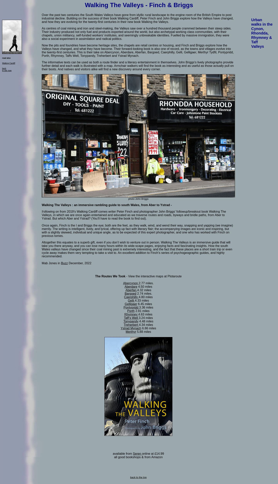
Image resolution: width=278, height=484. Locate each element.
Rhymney (131, 314)
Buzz (64, 263)
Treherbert (131, 324)
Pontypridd (131, 307)
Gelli (131, 300)
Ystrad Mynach (131, 328)
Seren (137, 453)
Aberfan (131, 290)
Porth (131, 311)
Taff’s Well (131, 318)
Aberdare (131, 286)
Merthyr (131, 331)
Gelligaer (131, 304)
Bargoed (130, 293)
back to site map (7, 69)
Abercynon (131, 283)
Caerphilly (131, 297)
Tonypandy (130, 321)
